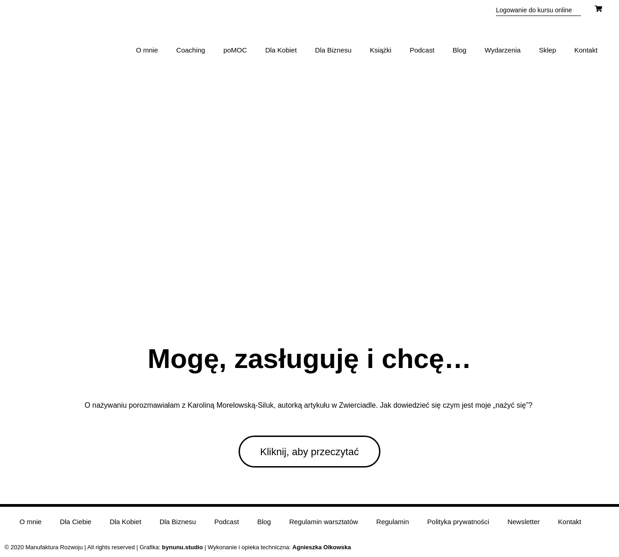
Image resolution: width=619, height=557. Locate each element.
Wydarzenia (502, 50)
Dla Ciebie (75, 521)
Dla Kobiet (280, 50)
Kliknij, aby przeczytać (309, 451)
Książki (381, 50)
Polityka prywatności (458, 521)
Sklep (547, 50)
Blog (459, 50)
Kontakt (586, 50)
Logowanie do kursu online (534, 10)
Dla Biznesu (333, 50)
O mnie (147, 50)
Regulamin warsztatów (323, 521)
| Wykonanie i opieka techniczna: (227, 547)
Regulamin (392, 521)
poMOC (235, 50)
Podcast (422, 50)
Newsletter (523, 521)
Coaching (190, 50)
